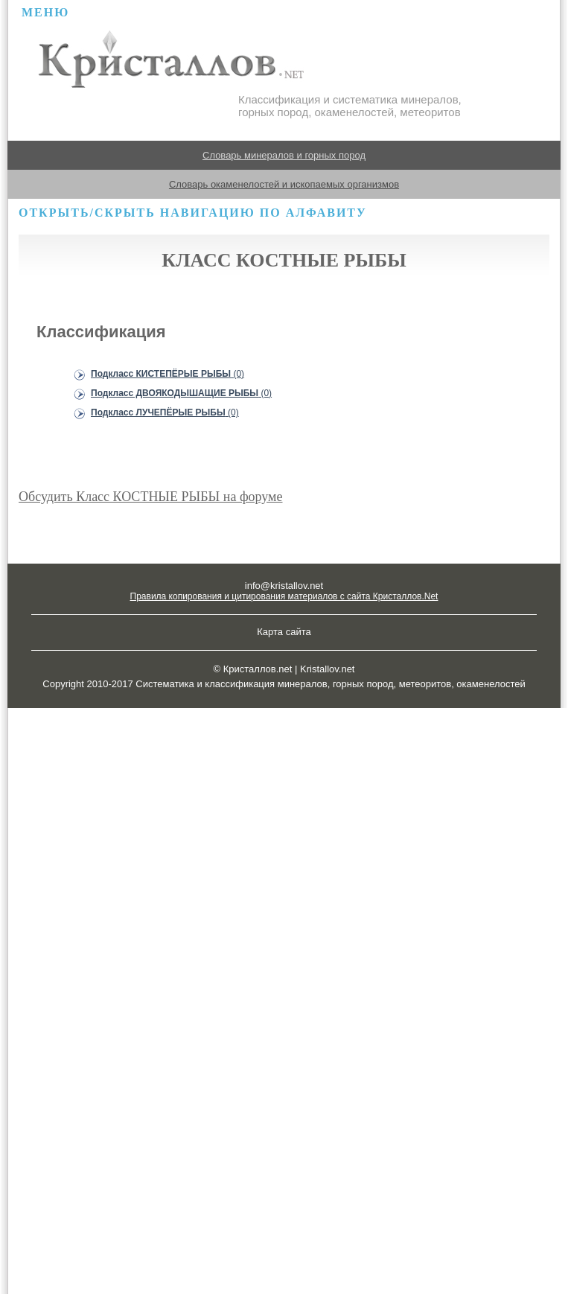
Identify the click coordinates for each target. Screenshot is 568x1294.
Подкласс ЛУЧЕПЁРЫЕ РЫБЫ (165, 412)
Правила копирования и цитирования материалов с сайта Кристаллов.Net (284, 596)
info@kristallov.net (284, 585)
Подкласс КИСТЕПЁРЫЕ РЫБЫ (167, 374)
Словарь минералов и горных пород (284, 155)
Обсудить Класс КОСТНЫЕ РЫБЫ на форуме (151, 496)
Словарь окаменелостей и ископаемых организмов (284, 184)
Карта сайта (283, 631)
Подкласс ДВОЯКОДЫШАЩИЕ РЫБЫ (181, 393)
